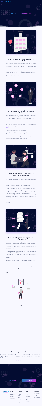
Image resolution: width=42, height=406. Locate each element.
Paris (27, 394)
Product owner (19, 395)
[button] (40, 2)
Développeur (12, 396)
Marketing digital (20, 403)
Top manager (12, 394)
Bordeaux (28, 396)
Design (19, 397)
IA (10, 402)
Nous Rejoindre (37, 393)
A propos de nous (28, 399)
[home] (6, 2)
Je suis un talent (29, 380)
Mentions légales (37, 397)
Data (10, 400)
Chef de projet (19, 400)
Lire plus (7, 272)
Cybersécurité (12, 398)
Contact (35, 395)
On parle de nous (28, 402)
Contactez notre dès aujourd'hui (10, 360)
